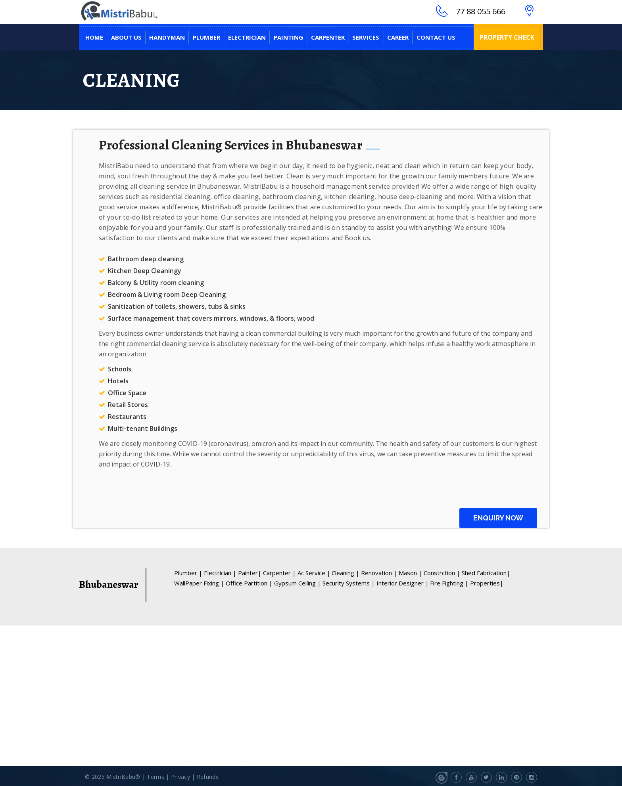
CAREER (398, 36)
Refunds (208, 776)
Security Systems (349, 582)
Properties (486, 582)
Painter (249, 572)
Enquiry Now (498, 517)
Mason (410, 572)
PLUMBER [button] (206, 36)
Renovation (379, 572)
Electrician (220, 572)
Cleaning (345, 572)
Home (94, 36)
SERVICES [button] (365, 36)
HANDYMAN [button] (167, 36)
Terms (155, 776)
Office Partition (249, 582)
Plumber (188, 572)
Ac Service (314, 572)
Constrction (442, 572)
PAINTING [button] (288, 36)
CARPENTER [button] (328, 36)
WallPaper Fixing (199, 582)
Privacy (181, 776)
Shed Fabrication (486, 572)
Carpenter (279, 572)
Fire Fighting (449, 582)
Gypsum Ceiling (297, 582)
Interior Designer (402, 582)
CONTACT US (436, 36)
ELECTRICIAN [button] (247, 36)
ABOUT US (126, 36)
